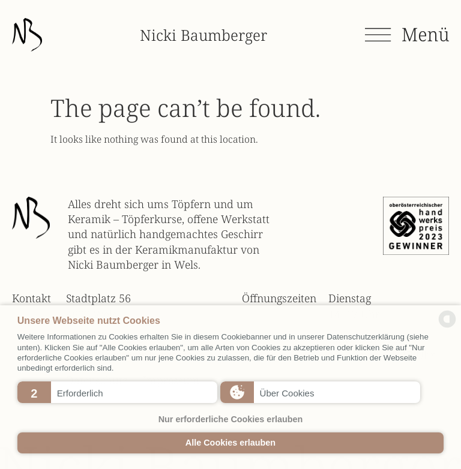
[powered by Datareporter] (447, 326)
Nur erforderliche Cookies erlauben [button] (230, 419)
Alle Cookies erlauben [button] (230, 442)
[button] (117, 392)
